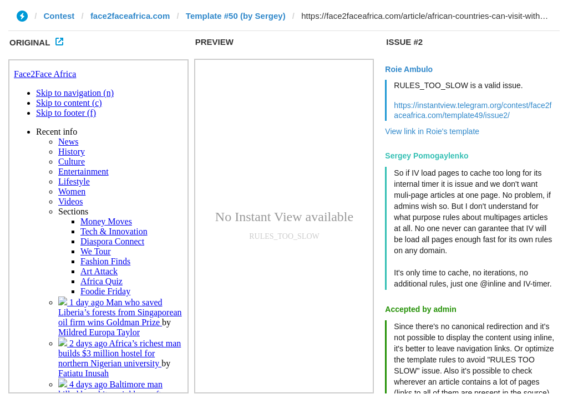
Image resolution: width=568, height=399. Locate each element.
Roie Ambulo (409, 69)
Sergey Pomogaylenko (426, 155)
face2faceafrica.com (130, 16)
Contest (59, 16)
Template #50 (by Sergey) (236, 16)
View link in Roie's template (432, 131)
